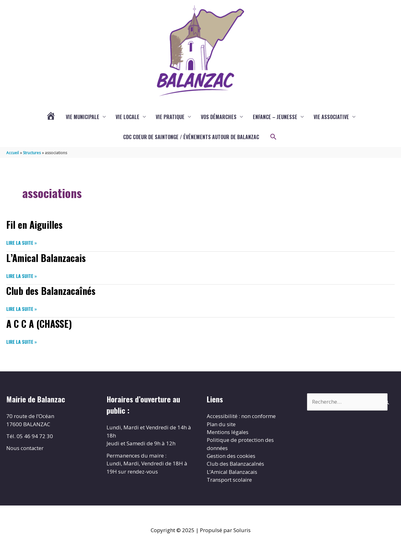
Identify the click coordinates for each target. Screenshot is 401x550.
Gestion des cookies (231, 456)
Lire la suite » (21, 244)
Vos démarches (219, 118)
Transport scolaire (230, 480)
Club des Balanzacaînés (51, 292)
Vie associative (331, 118)
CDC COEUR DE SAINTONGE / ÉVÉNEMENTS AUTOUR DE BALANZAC (191, 138)
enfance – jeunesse (275, 118)
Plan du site (221, 424)
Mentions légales (228, 432)
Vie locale (127, 118)
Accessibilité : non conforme (241, 416)
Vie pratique (170, 118)
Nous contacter (25, 448)
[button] (273, 138)
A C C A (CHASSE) (39, 324)
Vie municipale (82, 118)
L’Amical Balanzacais (46, 259)
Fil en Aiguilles (34, 226)
